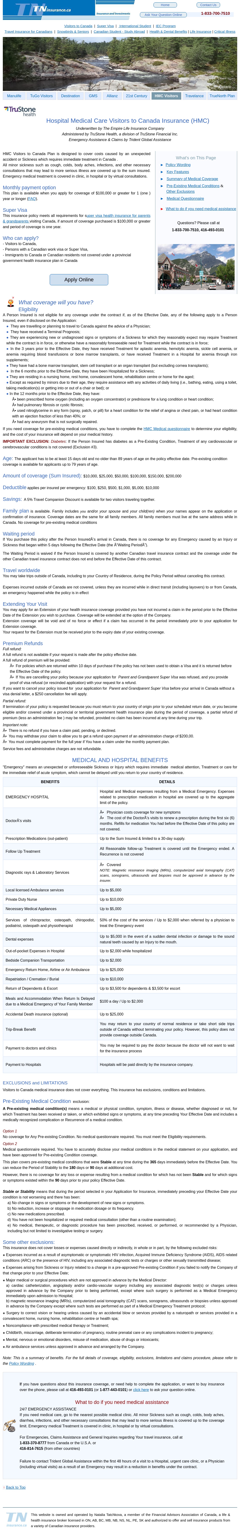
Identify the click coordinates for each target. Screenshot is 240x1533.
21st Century (136, 96)
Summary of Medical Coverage (192, 179)
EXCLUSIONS (17, 1082)
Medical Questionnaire (185, 199)
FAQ (32, 199)
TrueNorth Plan (222, 96)
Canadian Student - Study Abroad (119, 31)
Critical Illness (224, 31)
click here (141, 1390)
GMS (93, 96)
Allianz (112, 96)
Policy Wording (178, 165)
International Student (135, 26)
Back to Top (15, 1487)
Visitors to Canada (78, 26)
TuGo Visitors (41, 96)
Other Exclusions (180, 191)
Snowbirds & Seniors (73, 31)
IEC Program (166, 26)
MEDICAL (84, 760)
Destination (70, 96)
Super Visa (105, 26)
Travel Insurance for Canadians (28, 31)
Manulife (14, 96)
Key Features (178, 172)
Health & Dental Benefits (168, 31)
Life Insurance (200, 31)
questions (48, 1384)
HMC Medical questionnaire (167, 429)
